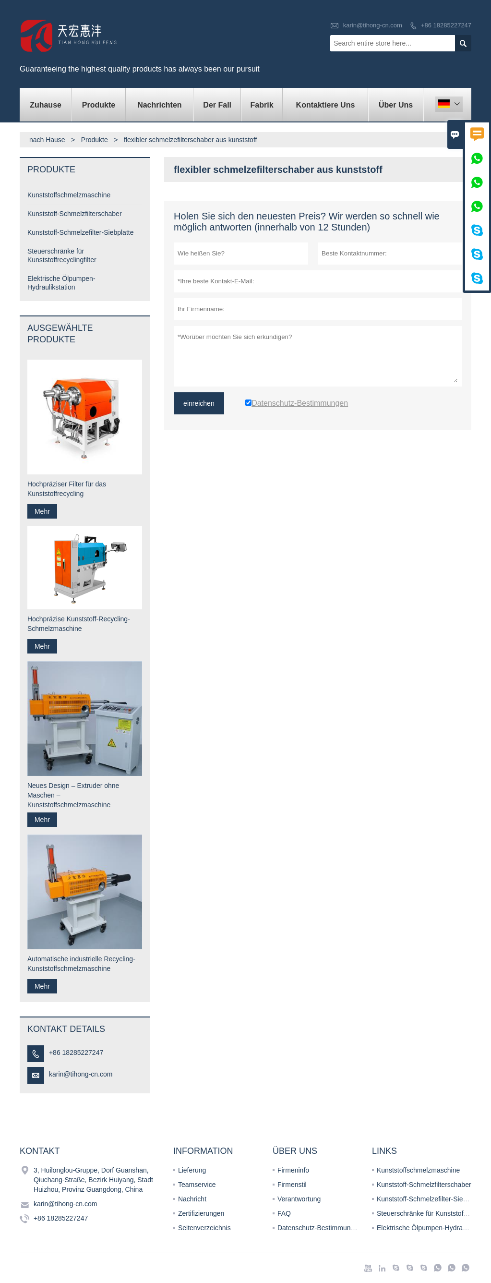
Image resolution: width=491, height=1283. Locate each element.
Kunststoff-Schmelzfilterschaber (74, 214)
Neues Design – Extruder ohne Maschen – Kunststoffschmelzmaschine (73, 795)
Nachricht (192, 1199)
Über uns (396, 105)
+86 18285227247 (446, 25)
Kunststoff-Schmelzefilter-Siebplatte (80, 232)
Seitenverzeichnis (204, 1228)
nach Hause (47, 140)
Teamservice (197, 1184)
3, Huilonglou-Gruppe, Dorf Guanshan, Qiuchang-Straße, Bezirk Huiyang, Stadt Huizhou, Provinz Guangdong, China (93, 1179)
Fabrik (262, 105)
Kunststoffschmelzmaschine (68, 195)
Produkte (98, 105)
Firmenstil (292, 1184)
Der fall (217, 105)
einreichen (199, 403)
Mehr (42, 511)
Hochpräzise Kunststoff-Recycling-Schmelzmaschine (78, 623)
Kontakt (40, 1151)
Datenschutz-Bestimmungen (319, 1228)
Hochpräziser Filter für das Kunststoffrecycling (66, 488)
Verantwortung (299, 1199)
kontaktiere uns (325, 105)
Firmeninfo (293, 1170)
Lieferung (192, 1170)
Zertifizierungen (201, 1213)
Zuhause (45, 105)
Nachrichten (159, 105)
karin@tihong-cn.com (372, 25)
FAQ (284, 1213)
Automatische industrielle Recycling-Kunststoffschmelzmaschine (81, 963)
